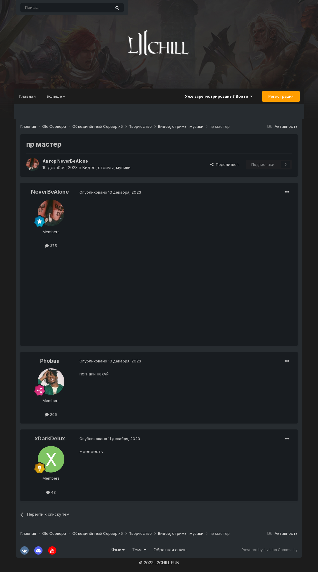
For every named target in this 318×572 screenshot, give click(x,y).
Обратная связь (170, 549)
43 (51, 492)
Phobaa (50, 361)
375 (51, 245)
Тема (139, 549)
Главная (29, 96)
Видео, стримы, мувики (106, 167)
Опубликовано (110, 192)
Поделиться (224, 164)
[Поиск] (52, 7)
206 (51, 414)
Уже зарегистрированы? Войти (216, 96)
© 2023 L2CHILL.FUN (159, 562)
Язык (118, 549)
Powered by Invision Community (270, 550)
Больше (57, 96)
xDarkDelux (50, 438)
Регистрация (278, 96)
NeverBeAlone (72, 161)
